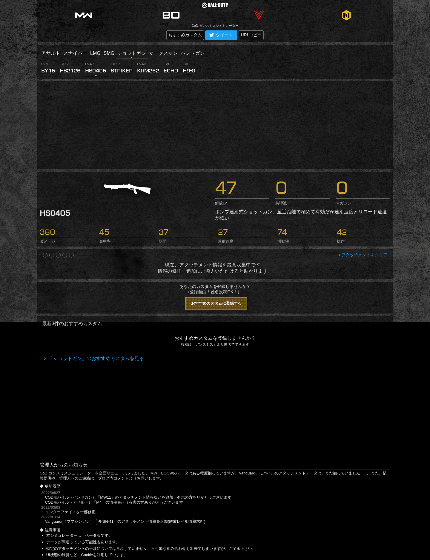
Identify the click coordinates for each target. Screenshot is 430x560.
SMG (109, 53)
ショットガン (131, 53)
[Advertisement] (215, 125)
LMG (95, 53)
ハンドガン (193, 53)
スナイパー (75, 53)
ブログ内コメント (113, 478)
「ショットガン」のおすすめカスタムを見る (95, 358)
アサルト (50, 53)
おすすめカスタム (185, 34)
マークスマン (163, 53)
